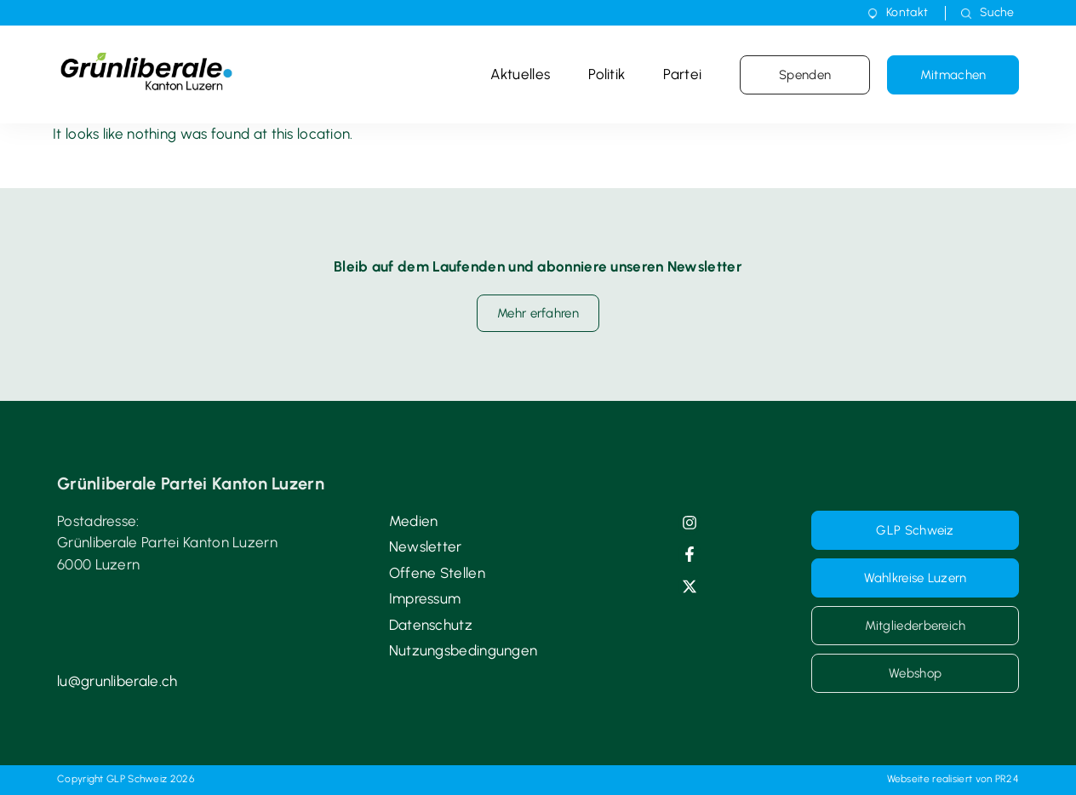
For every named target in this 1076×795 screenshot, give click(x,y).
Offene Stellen (437, 572)
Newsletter (425, 546)
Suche (997, 12)
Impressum (425, 598)
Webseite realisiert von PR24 (953, 779)
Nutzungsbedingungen (463, 650)
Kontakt (907, 12)
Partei (682, 74)
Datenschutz (430, 624)
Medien (413, 520)
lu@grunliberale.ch (117, 680)
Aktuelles (520, 74)
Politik (606, 74)
